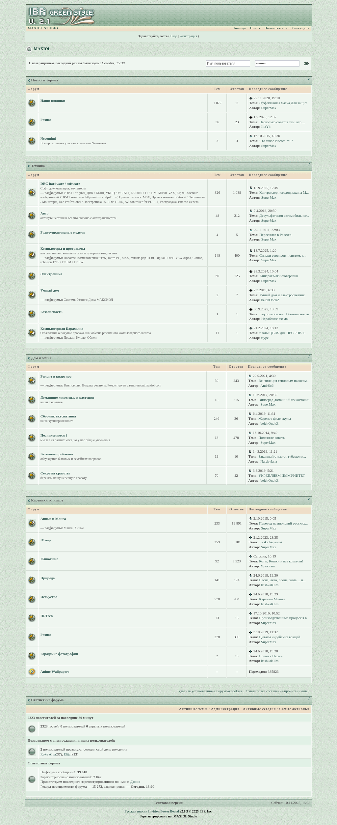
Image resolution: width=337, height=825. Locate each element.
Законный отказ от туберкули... (282, 456)
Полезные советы (272, 438)
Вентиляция (72, 385)
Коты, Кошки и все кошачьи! (281, 561)
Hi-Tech (46, 616)
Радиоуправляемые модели (62, 232)
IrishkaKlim (269, 585)
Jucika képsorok (270, 542)
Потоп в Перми (270, 656)
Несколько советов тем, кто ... (282, 122)
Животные (49, 559)
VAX (171, 193)
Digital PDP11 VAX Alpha (173, 258)
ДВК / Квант (95, 193)
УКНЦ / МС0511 (117, 193)
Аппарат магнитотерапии (278, 276)
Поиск (255, 28)
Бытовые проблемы (56, 454)
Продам (69, 337)
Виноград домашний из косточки (284, 400)
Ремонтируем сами (121, 385)
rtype (265, 338)
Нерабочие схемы (274, 319)
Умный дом (49, 290)
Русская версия (136, 811)
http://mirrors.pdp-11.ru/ (101, 197)
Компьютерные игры (92, 258)
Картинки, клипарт (47, 500)
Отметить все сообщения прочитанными (276, 691)
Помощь (239, 28)
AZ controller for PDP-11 (142, 202)
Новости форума (44, 80)
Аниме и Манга (53, 519)
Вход (173, 36)
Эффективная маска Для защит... (284, 103)
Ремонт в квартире (55, 376)
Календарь (300, 28)
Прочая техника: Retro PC (170, 197)
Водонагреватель (94, 385)
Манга (68, 528)
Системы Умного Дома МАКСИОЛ (88, 299)
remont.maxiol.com (148, 385)
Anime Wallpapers (54, 671)
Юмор (45, 540)
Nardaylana (268, 461)
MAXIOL (42, 48)
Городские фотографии (59, 654)
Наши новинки (52, 100)
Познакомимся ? (53, 435)
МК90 (162, 193)
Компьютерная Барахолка (61, 328)
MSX (125, 258)
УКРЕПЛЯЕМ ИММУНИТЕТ (282, 475)
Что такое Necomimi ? (276, 141)
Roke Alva (48, 754)
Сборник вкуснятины (58, 416)
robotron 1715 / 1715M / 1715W (62, 262)
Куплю (81, 337)
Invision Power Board (163, 811)
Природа (47, 578)
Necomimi (48, 138)
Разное (45, 120)
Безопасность (51, 312)
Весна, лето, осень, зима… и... (282, 580)
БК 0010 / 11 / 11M (144, 193)
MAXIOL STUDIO (43, 28)
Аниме (79, 528)
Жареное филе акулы (275, 418)
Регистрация (188, 36)
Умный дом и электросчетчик (282, 295)
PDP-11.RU (115, 202)
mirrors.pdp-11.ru (142, 258)
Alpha (180, 193)
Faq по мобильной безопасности (284, 314)
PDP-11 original (74, 193)
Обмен (91, 337)
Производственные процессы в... (284, 618)
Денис (135, 781)
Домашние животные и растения (67, 397)
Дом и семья (41, 358)
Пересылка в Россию (275, 235)
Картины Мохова (272, 599)
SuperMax (268, 108)
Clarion (197, 258)
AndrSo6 (266, 385)
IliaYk (266, 126)
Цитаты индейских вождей (279, 637)
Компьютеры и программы (62, 248)
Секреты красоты (55, 473)
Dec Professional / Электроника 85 (82, 202)
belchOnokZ (270, 300)
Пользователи (276, 28)
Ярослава (268, 566)
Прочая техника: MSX (134, 197)
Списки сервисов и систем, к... (282, 255)
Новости (70, 258)
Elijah (68, 754)
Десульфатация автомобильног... (284, 215)
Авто (44, 213)
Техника (38, 166)
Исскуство (48, 597)
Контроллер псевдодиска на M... (284, 192)
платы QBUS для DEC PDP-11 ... (284, 333)
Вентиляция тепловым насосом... (284, 381)
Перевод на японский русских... (283, 523)
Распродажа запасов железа (179, 202)
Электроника (51, 274)
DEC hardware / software (60, 183)
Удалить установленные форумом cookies (210, 691)
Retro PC (114, 258)
